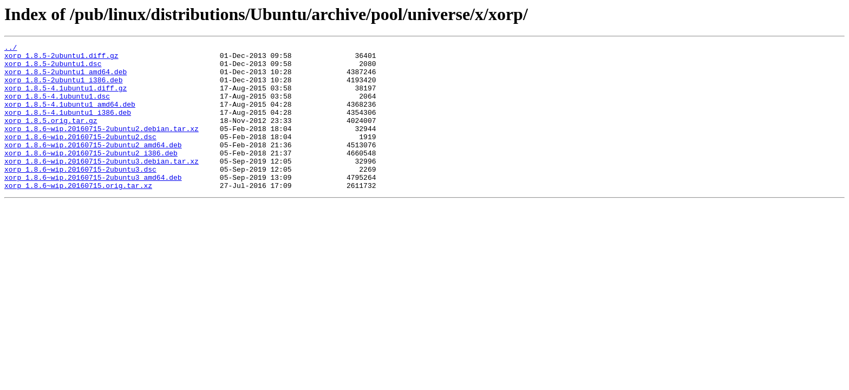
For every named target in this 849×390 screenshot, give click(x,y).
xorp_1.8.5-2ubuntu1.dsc (52, 68)
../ (10, 49)
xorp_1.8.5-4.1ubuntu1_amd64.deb (69, 117)
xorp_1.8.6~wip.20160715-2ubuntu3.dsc (80, 195)
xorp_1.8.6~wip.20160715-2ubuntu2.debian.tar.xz (101, 146)
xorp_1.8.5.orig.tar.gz (50, 136)
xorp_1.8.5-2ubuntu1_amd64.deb (65, 78)
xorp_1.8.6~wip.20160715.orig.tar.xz (78, 214)
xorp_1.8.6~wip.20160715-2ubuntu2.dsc (80, 156)
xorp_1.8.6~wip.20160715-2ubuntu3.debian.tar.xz (101, 185)
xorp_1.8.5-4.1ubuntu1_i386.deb (67, 127)
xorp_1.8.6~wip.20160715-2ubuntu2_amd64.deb (93, 166)
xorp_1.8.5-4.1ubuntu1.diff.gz (65, 97)
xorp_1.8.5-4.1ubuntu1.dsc (57, 107)
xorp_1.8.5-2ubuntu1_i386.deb (63, 88)
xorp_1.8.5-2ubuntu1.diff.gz (61, 58)
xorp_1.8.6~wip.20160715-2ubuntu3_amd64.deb (93, 205)
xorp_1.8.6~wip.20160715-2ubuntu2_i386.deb (91, 175)
